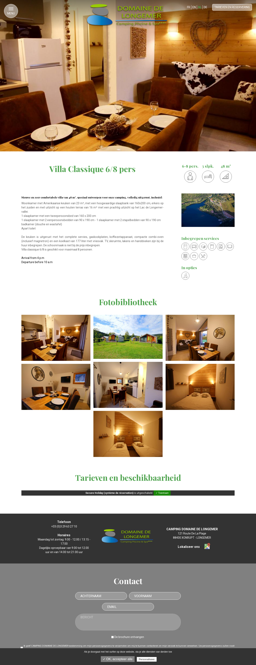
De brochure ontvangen (129, 637)
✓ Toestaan (162, 493)
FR (188, 7)
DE (205, 7)
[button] (11, 11)
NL (200, 7)
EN (194, 7)
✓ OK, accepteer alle (118, 659)
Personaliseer (147, 659)
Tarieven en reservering (232, 7)
